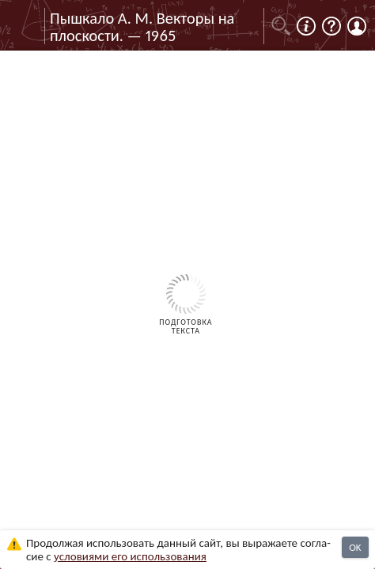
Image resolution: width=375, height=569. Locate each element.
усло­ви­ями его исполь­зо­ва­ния (130, 556)
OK (355, 547)
